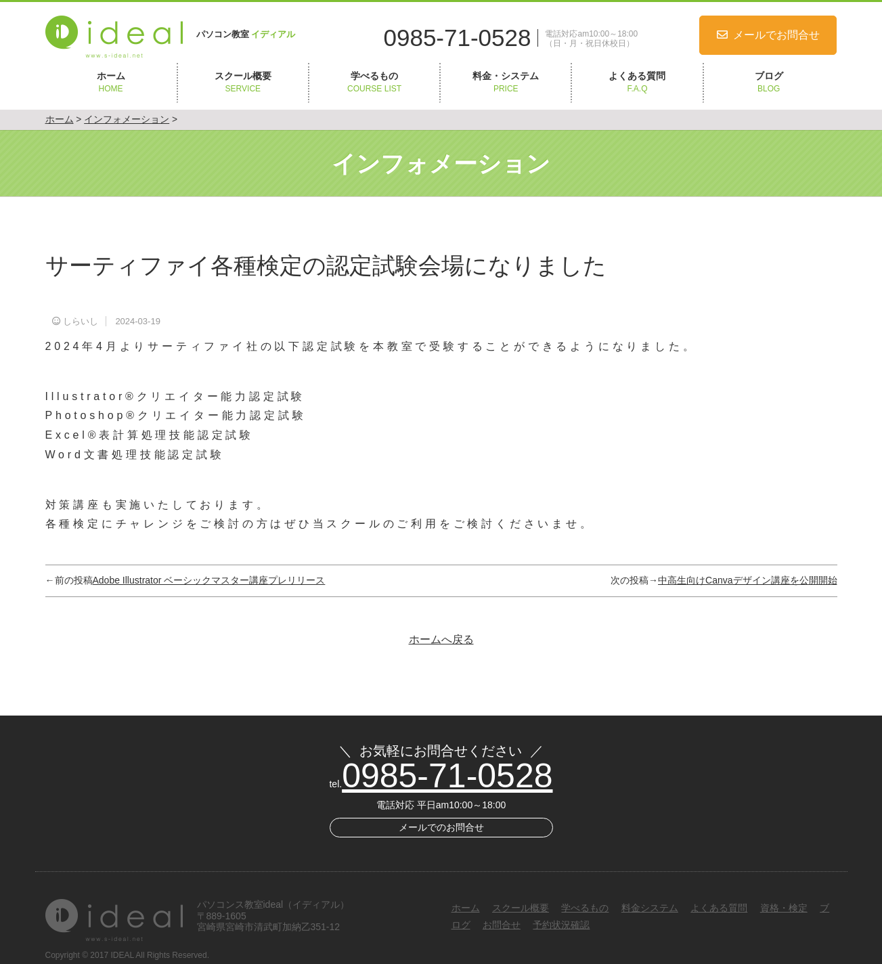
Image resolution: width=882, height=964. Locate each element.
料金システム (649, 907)
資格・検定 (784, 907)
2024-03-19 (137, 321)
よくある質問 (637, 82)
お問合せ (502, 924)
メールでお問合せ (776, 35)
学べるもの (374, 82)
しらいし (80, 321)
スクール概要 (243, 82)
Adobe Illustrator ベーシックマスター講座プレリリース (209, 580)
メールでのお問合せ (441, 827)
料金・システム (506, 82)
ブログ (769, 82)
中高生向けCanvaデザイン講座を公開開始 (747, 580)
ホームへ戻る (441, 639)
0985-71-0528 (457, 37)
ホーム (111, 82)
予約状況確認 (561, 924)
